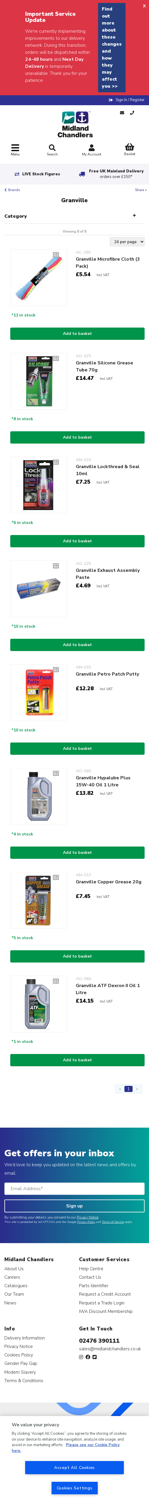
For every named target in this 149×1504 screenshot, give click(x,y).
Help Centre (91, 1269)
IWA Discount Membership (106, 1311)
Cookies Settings (75, 1488)
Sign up (74, 1206)
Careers (12, 1277)
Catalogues (16, 1286)
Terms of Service (113, 1222)
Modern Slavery (20, 1372)
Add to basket (77, 333)
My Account (91, 151)
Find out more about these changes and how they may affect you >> (112, 47)
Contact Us (90, 1277)
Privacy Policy (86, 1222)
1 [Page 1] (128, 1089)
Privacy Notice (87, 1217)
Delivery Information (24, 1338)
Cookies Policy (18, 1355)
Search (52, 150)
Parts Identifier (93, 1286)
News (10, 1303)
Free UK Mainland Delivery (116, 174)
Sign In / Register (130, 100)
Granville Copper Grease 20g (108, 882)
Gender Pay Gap (20, 1363)
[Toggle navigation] (15, 150)
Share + (141, 190)
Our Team (14, 1294)
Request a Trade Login (101, 1303)
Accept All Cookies (74, 1467)
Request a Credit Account (105, 1294)
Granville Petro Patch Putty (107, 674)
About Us (14, 1269)
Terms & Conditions (23, 1380)
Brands (14, 190)
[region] (74, 1460)
